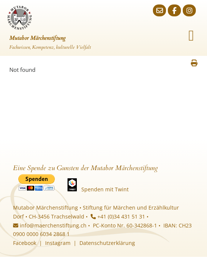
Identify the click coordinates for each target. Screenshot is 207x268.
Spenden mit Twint (105, 189)
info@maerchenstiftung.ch (50, 225)
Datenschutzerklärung (107, 242)
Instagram (57, 242)
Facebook (24, 242)
